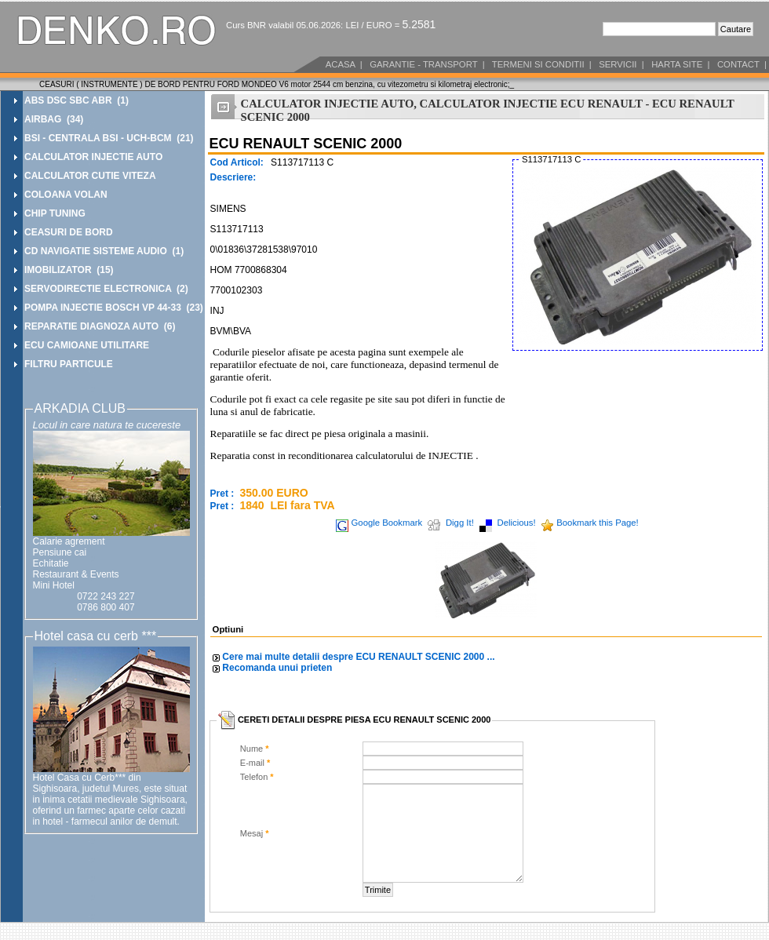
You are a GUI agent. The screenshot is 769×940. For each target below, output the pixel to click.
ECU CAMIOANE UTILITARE (86, 345)
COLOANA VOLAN (66, 194)
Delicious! (516, 522)
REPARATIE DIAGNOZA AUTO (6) (99, 326)
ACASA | (343, 64)
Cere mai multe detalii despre (358, 656)
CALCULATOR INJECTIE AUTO (93, 156)
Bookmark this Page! (597, 522)
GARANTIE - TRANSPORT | (426, 64)
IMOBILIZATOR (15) (69, 269)
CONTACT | (741, 64)
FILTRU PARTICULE (68, 364)
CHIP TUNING (55, 213)
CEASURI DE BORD (68, 232)
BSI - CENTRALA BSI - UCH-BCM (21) (109, 138)
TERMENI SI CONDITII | (540, 64)
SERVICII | (620, 64)
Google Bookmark (387, 522)
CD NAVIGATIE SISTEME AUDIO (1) (104, 251)
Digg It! (460, 522)
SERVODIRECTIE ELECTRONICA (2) (106, 288)
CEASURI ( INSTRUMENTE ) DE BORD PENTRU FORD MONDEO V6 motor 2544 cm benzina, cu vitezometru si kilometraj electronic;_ (276, 84)
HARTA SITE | (680, 64)
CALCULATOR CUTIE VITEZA (90, 175)
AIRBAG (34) (53, 119)
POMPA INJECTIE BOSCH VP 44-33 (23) (113, 307)
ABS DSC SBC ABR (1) (76, 100)
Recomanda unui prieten (277, 667)
